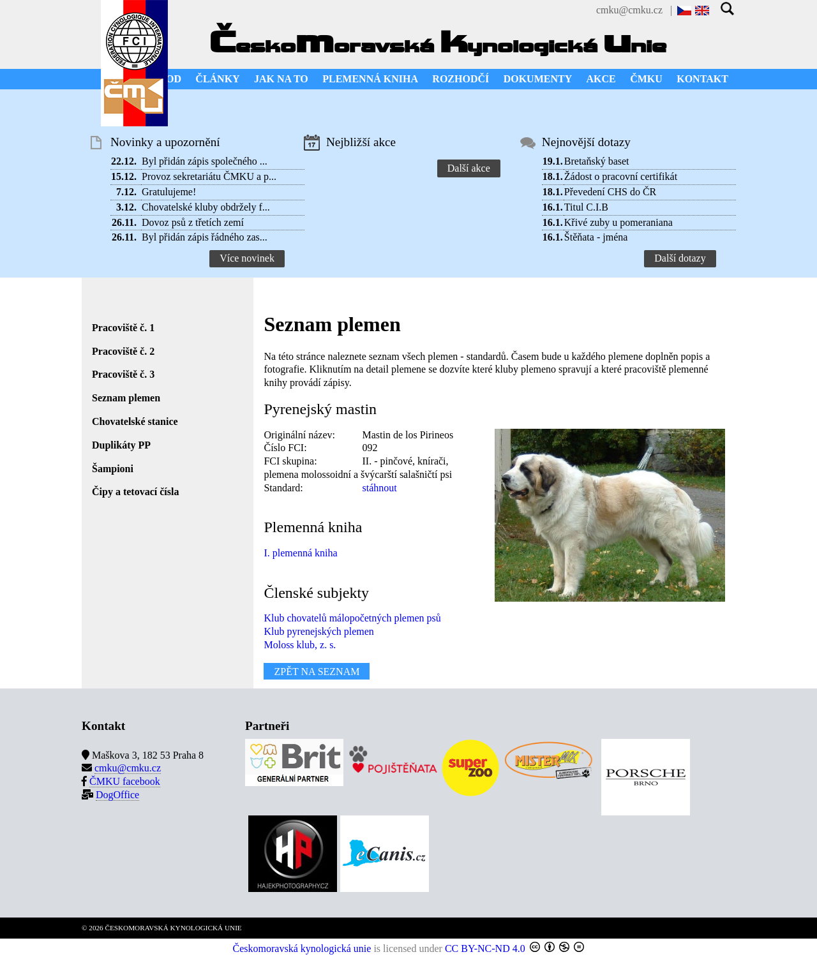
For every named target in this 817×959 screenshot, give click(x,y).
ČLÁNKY (217, 78)
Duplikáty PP (121, 445)
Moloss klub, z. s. (300, 644)
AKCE (601, 78)
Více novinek (247, 258)
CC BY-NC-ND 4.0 (485, 948)
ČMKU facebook (124, 781)
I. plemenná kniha (300, 552)
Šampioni (112, 468)
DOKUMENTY (538, 78)
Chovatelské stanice (135, 421)
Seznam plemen (126, 397)
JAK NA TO (281, 78)
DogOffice (117, 794)
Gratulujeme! (169, 191)
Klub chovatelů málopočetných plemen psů (352, 618)
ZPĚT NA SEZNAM (316, 670)
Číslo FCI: (285, 447)
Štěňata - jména (596, 237)
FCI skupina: (290, 461)
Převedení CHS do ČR (610, 191)
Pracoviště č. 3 (123, 374)
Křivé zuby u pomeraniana (618, 222)
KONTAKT (702, 78)
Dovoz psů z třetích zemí (193, 222)
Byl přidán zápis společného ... (204, 161)
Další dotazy (679, 258)
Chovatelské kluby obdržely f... (206, 207)
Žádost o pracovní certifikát (620, 176)
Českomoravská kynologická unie (302, 948)
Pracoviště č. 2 (123, 351)
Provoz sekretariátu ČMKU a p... (209, 176)
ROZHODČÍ (460, 78)
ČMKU (646, 78)
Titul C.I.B (586, 207)
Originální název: (299, 434)
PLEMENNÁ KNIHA (370, 78)
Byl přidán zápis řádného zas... (204, 237)
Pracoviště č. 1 (123, 327)
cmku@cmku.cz (629, 9)
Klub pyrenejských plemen (318, 631)
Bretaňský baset (596, 161)
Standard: (283, 487)
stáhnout (379, 487)
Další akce (468, 168)
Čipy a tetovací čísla (135, 491)
